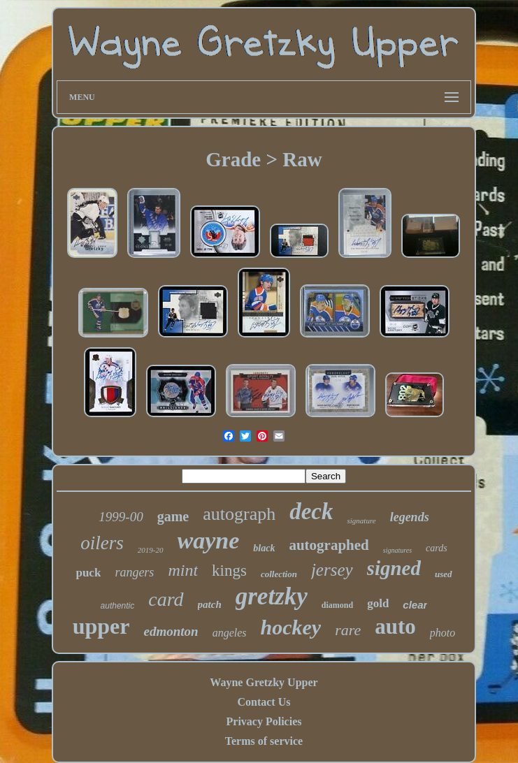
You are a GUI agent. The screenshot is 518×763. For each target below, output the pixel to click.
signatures (397, 550)
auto (395, 626)
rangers (134, 572)
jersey (332, 569)
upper (101, 626)
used (443, 574)
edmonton (171, 631)
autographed (328, 545)
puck (88, 572)
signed (394, 568)
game (173, 516)
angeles (230, 633)
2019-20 (151, 550)
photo (442, 633)
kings (229, 570)
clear (415, 605)
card (165, 599)
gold (378, 603)
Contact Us (263, 702)
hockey (291, 627)
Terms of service (264, 741)
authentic (118, 606)
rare (348, 630)
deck (311, 511)
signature (361, 520)
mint (183, 570)
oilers (102, 542)
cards (436, 548)
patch (210, 604)
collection (279, 574)
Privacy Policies (264, 721)
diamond (337, 605)
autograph (239, 514)
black (264, 548)
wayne (209, 540)
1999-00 (121, 516)
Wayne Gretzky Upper (263, 682)
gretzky (272, 596)
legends (409, 517)
